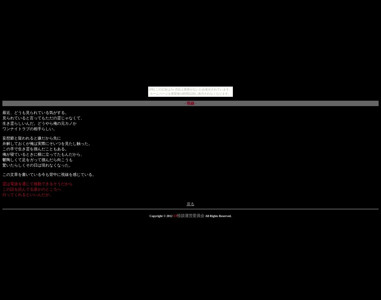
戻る (190, 204)
